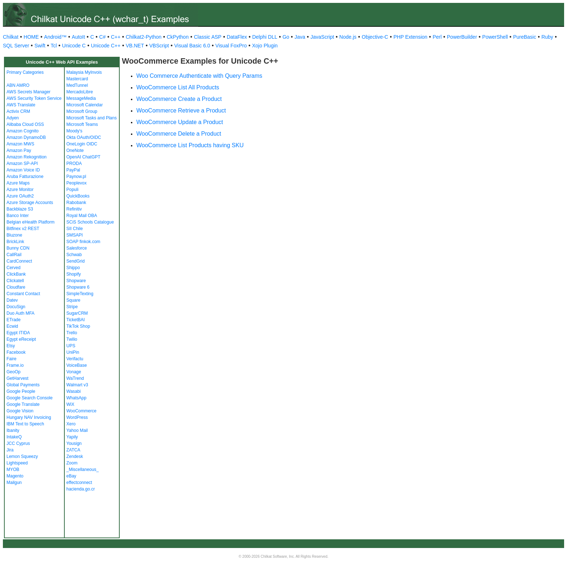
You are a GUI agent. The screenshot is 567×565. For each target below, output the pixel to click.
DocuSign (16, 306)
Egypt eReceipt (21, 339)
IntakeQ (14, 436)
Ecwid (12, 326)
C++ (115, 37)
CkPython (178, 37)
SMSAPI (75, 235)
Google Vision (20, 410)
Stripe (72, 306)
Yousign (74, 443)
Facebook (16, 352)
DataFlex (237, 37)
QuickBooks (78, 196)
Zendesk (75, 456)
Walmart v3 (77, 384)
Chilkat (10, 37)
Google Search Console (29, 397)
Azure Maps (18, 183)
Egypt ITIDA (18, 332)
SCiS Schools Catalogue (90, 222)
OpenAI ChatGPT (84, 157)
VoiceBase (77, 365)
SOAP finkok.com (84, 241)
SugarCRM (77, 313)
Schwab (74, 254)
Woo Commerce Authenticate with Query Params (199, 76)
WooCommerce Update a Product (179, 122)
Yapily (72, 436)
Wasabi (74, 391)
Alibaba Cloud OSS (25, 124)
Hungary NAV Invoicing (29, 417)
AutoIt (78, 37)
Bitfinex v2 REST (23, 228)
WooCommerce (82, 410)
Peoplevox (77, 183)
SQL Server (16, 45)
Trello (72, 332)
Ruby (547, 37)
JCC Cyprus (18, 443)
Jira (10, 450)
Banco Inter (18, 215)
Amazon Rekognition (27, 157)
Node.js (347, 37)
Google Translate (23, 404)
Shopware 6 (78, 287)
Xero (71, 423)
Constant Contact (23, 293)
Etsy (11, 345)
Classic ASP (207, 37)
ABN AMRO (18, 85)
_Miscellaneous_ (83, 469)
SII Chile (75, 228)
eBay (71, 476)
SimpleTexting (80, 293)
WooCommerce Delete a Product (178, 134)
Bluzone (14, 235)
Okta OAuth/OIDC (84, 137)
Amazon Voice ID (23, 170)
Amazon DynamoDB (26, 137)
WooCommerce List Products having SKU (190, 145)
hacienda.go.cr (81, 489)
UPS (71, 345)
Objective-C (375, 37)
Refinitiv (74, 209)
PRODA (74, 163)
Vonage (74, 371)
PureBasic (524, 37)
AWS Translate (21, 104)
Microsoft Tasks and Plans (92, 117)
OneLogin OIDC (82, 143)
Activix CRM (18, 111)
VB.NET (135, 45)
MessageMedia (81, 98)
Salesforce (77, 248)
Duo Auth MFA (20, 313)
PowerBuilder (462, 37)
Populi (72, 189)
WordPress (77, 417)
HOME (31, 37)
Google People (21, 391)
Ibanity (13, 430)
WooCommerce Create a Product (179, 99)
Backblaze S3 (20, 209)
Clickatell (15, 280)
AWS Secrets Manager (29, 91)
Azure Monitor (20, 189)
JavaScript (322, 37)
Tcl (54, 45)
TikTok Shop (78, 326)
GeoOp (14, 371)
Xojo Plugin (265, 45)
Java (299, 37)
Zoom (72, 463)
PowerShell (495, 37)
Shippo (73, 267)
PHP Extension (410, 37)
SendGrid (76, 261)
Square (74, 300)
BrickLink (15, 241)
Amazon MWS (20, 143)
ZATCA (73, 450)
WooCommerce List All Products (177, 87)
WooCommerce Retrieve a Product (181, 110)
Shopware (76, 280)
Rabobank (76, 202)
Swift (39, 45)
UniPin (73, 352)
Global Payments (23, 384)
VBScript (159, 45)
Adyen (13, 117)
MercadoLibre (80, 91)
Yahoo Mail (77, 430)
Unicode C (74, 45)
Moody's (74, 130)
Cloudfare (16, 287)
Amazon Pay (19, 150)
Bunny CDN (18, 248)
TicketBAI (76, 319)
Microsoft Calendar (85, 104)
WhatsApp (76, 397)
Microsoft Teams (82, 124)
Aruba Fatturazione (25, 176)
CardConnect (19, 261)
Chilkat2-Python (144, 37)
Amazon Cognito (23, 130)
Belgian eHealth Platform (31, 222)
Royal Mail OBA (82, 215)
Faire (11, 358)
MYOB (13, 469)
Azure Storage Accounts (30, 202)
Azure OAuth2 (20, 196)
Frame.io (15, 365)
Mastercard (77, 78)
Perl (437, 37)
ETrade (14, 319)
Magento (15, 476)
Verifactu (75, 358)
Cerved (14, 267)
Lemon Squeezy (22, 456)
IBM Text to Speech (25, 423)
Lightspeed (17, 463)
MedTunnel (77, 85)
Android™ (55, 37)
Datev (12, 300)
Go (285, 37)
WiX (70, 404)
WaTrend (75, 378)
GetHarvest (18, 378)
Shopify (74, 274)
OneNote (75, 150)
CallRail (14, 254)
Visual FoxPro (231, 45)
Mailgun (14, 482)
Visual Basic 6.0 (192, 45)
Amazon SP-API (22, 163)
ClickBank (16, 274)
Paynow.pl (76, 176)
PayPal (73, 170)
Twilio (72, 339)
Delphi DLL (264, 37)
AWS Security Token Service (34, 98)
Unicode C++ (105, 45)
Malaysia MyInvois (84, 72)
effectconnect (79, 482)
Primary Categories (25, 72)
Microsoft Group (82, 111)
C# (102, 37)
